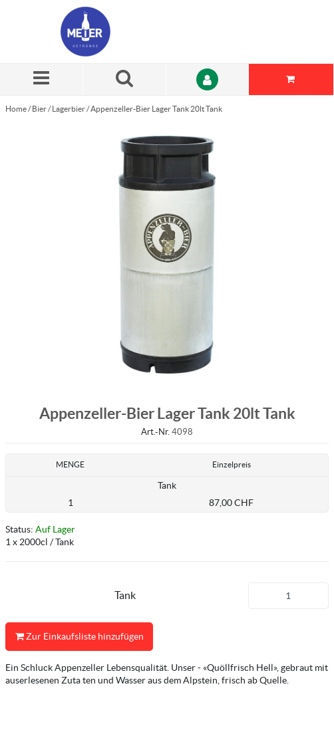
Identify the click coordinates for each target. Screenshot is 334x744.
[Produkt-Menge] (288, 595)
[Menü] (41, 79)
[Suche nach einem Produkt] (124, 79)
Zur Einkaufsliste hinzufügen (79, 637)
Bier (39, 108)
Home (16, 108)
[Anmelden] (208, 79)
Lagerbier (68, 108)
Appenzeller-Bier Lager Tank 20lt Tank (156, 108)
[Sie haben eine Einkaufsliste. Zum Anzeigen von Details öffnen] (291, 79)
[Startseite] (124, 32)
